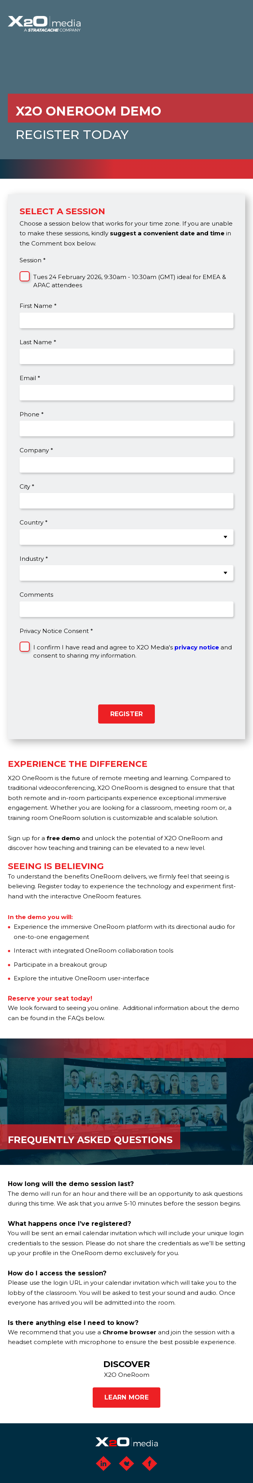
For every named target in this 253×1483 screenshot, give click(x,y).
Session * (33, 260)
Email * (30, 378)
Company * (36, 450)
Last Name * (38, 342)
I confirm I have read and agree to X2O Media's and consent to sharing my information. (132, 651)
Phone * (32, 414)
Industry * (34, 558)
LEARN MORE (126, 1397)
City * (27, 486)
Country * (34, 522)
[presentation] (73, 685)
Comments (36, 594)
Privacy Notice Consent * (56, 631)
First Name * (38, 305)
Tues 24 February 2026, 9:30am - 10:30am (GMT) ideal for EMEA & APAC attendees (129, 281)
